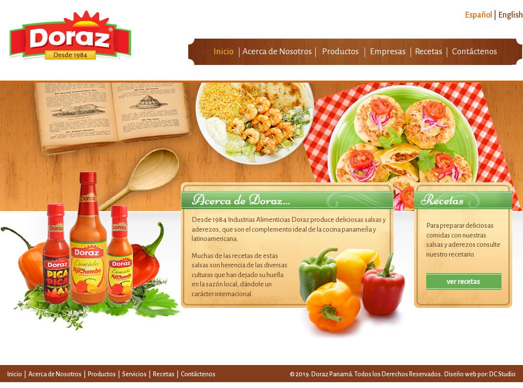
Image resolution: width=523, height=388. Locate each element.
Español (478, 15)
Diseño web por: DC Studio (480, 374)
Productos (340, 51)
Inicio (224, 51)
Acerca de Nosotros (277, 51)
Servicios (135, 374)
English (510, 15)
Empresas (388, 51)
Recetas (428, 51)
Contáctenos (474, 51)
